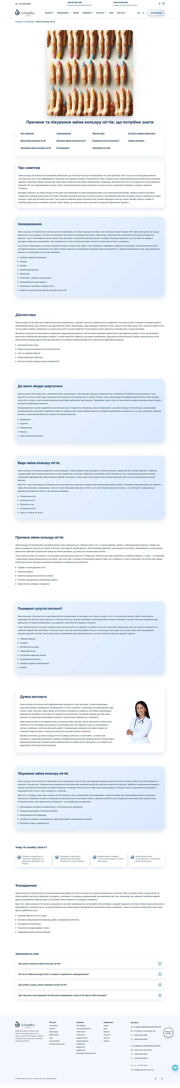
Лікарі (76, 13)
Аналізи (48, 13)
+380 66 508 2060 (74, 2)
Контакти (107, 1038)
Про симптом (27, 133)
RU (143, 13)
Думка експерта (136, 141)
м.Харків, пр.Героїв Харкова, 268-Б (125, 5)
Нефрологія (80, 1053)
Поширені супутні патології (106, 141)
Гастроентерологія (83, 1032)
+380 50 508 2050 (120, 2)
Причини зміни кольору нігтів (71, 141)
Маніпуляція (54, 1038)
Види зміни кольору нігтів (34, 141)
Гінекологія (80, 1038)
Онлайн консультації (57, 1047)
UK (139, 13)
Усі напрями (81, 1029)
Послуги (100, 13)
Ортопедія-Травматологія (86, 1057)
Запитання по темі (101, 148)
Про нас (120, 13)
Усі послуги (53, 1029)
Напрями (87, 13)
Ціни (111, 13)
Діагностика (98, 133)
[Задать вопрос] (175, 1067)
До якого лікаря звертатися (142, 133)
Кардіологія (80, 1047)
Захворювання (64, 133)
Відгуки (106, 1035)
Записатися (156, 13)
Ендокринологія (82, 1044)
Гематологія (80, 1035)
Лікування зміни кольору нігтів (33, 149)
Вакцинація (62, 13)
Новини (106, 1044)
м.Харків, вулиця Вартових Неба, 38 (79, 5)
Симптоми (30, 21)
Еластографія (54, 1044)
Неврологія (80, 1050)
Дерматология (81, 1041)
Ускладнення (63, 148)
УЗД (51, 1041)
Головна (19, 21)
